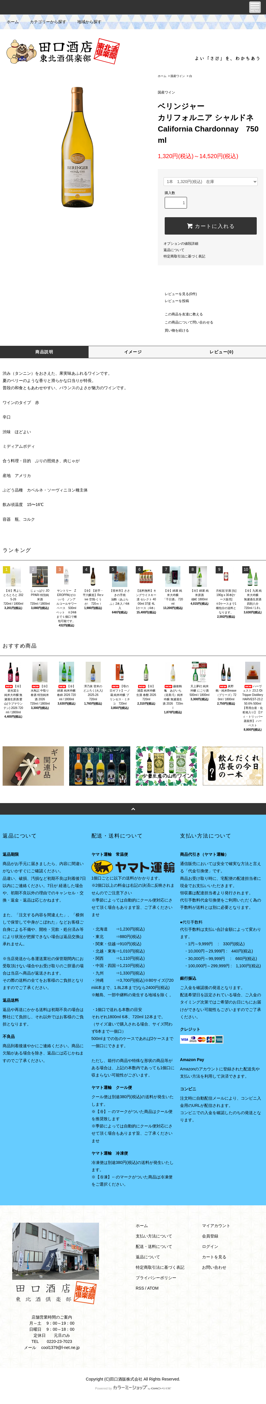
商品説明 (44, 352)
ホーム (13, 21)
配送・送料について (154, 1246)
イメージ (133, 352)
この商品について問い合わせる (185, 322)
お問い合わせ (214, 1267)
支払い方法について (154, 1236)
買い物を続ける (173, 330)
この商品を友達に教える (180, 314)
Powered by (133, 1388)
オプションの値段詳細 (181, 244)
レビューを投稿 (173, 301)
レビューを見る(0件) (177, 294)
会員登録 (210, 1236)
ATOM (152, 1288)
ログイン (210, 1246)
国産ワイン (177, 76)
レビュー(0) (222, 352)
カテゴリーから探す (44, 21)
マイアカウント (216, 1225)
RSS (140, 1288)
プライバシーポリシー (156, 1277)
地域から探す (86, 21)
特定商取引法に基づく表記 (184, 256)
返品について (174, 250)
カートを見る (214, 1257)
